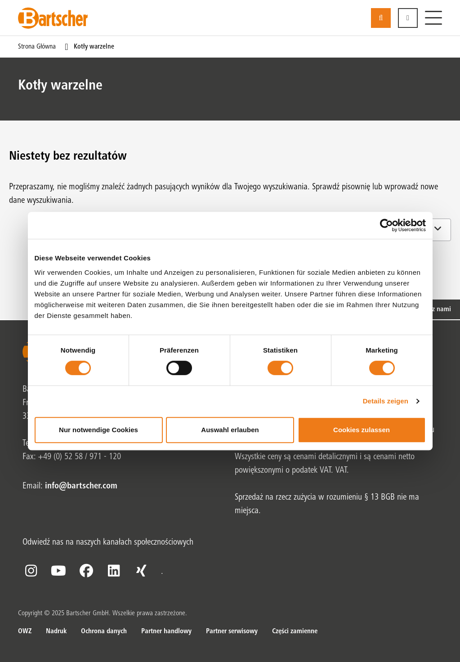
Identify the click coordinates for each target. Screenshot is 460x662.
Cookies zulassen (361, 430)
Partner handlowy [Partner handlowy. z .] (166, 631)
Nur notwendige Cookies (98, 430)
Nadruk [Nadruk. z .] (56, 631)
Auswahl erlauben (230, 430)
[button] (408, 18)
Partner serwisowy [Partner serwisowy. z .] (232, 631)
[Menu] (433, 18)
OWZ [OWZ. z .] (24, 631)
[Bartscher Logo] (53, 18)
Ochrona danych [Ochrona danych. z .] (104, 631)
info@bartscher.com (81, 486)
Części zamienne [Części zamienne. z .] (294, 631)
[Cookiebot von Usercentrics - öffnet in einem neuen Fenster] (386, 225)
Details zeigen (385, 401)
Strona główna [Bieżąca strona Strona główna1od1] (37, 46)
